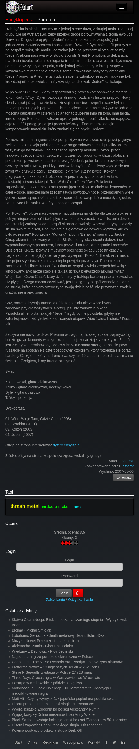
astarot (128, 466)
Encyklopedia (19, 19)
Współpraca (73, 742)
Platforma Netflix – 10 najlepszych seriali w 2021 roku (55, 667)
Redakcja (50, 742)
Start (18, 742)
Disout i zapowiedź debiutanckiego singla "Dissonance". (57, 725)
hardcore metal (54, 506)
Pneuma (75, 507)
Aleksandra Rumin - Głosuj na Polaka (42, 646)
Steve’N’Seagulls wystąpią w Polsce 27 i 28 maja (52, 672)
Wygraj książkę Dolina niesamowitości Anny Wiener (54, 714)
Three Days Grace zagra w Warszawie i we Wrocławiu (56, 678)
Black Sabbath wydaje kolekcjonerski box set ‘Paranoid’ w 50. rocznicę (69, 720)
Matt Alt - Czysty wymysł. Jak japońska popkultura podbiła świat (64, 699)
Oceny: (68, 537)
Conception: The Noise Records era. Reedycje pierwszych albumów (67, 662)
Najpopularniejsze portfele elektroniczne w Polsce (52, 656)
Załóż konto (55, 600)
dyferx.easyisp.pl (66, 445)
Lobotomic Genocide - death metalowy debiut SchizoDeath (59, 635)
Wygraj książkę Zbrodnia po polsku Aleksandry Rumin (56, 709)
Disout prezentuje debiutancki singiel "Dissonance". (53, 704)
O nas (32, 742)
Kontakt (94, 742)
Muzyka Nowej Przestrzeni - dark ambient (46, 641)
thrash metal (25, 506)
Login (10, 551)
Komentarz (123, 477)
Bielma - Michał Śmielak (31, 630)
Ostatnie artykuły (21, 611)
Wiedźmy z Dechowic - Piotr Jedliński (42, 651)
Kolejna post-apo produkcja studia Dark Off (47, 730)
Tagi (9, 492)
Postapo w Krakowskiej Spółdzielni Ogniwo (47, 683)
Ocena (11, 523)
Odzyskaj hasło (80, 600)
